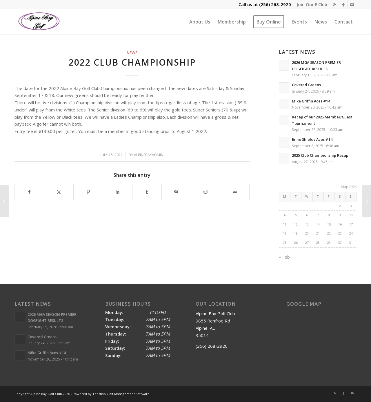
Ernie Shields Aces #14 (312, 139)
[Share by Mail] (234, 192)
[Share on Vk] (176, 192)
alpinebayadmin (148, 154)
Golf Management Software (128, 394)
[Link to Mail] (352, 4)
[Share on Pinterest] (88, 192)
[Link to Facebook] (343, 4)
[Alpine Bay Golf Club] (39, 22)
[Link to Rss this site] (334, 4)
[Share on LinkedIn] (117, 192)
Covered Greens (306, 84)
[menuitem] (310, 4)
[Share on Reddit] (205, 192)
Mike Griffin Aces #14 (311, 101)
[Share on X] (58, 192)
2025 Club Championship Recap (320, 155)
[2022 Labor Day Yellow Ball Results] (366, 201)
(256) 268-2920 (275, 4)
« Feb (284, 257)
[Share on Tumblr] (146, 192)
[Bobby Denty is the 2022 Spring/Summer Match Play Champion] (4, 201)
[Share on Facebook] (29, 192)
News (132, 52)
